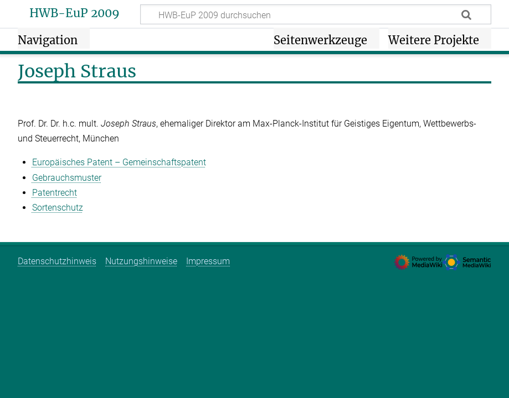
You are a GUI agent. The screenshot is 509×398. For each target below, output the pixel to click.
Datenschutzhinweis (57, 261)
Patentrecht (54, 192)
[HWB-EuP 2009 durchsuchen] (316, 14)
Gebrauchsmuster (66, 177)
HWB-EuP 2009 (74, 13)
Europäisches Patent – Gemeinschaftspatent (119, 162)
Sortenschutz (57, 207)
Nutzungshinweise (141, 261)
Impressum (208, 261)
